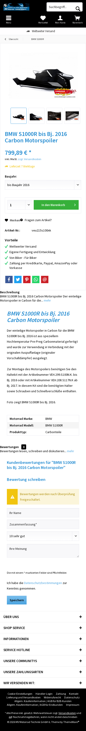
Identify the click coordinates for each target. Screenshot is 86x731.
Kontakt (73, 693)
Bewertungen (9, 447)
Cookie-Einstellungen (20, 693)
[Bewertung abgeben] (43, 536)
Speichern (17, 600)
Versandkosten (67, 713)
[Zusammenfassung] (43, 524)
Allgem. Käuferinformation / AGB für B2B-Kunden (43, 701)
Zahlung (61, 693)
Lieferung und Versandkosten (23, 697)
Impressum (72, 704)
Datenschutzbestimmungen (43, 583)
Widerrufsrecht (52, 697)
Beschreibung (9, 292)
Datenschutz (72, 697)
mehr (47, 300)
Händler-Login (44, 693)
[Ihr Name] (43, 512)
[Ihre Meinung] (43, 551)
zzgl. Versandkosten (29, 159)
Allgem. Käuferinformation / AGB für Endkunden (35, 704)
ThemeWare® (71, 722)
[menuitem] (77, 19)
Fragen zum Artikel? (36, 220)
